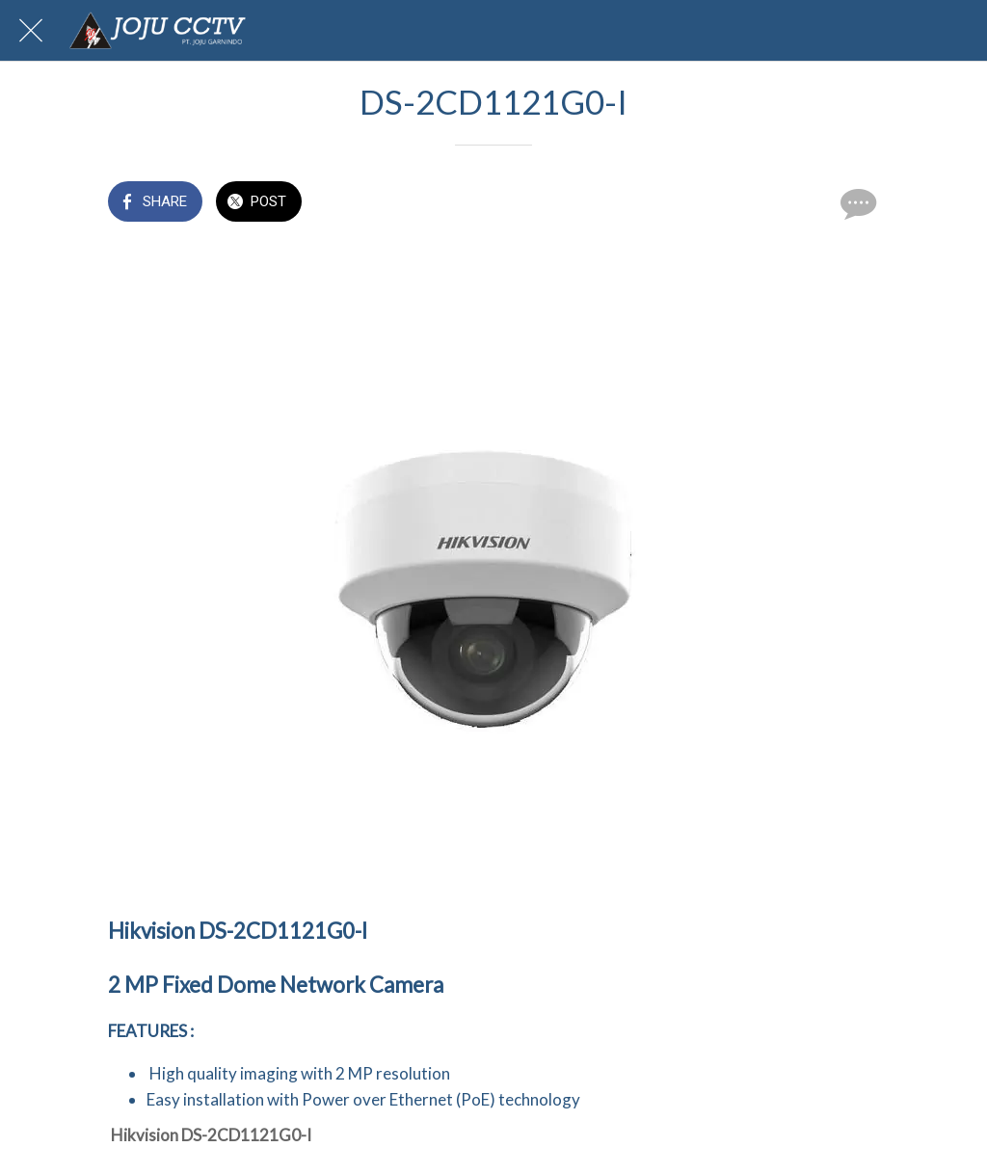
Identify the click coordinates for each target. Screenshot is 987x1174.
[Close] (30, 30)
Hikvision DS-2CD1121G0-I (211, 1135)
